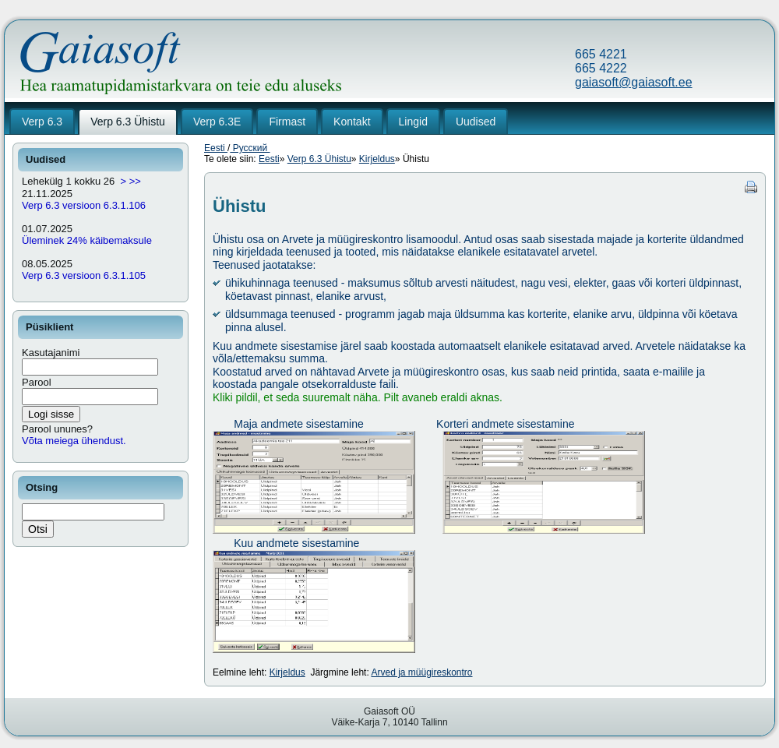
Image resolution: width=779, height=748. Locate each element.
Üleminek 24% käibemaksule (87, 240)
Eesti (215, 148)
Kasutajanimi (50, 352)
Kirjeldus (377, 158)
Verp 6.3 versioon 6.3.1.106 (84, 205)
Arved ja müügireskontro (421, 672)
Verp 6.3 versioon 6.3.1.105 (84, 275)
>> (135, 181)
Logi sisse (51, 414)
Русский (250, 148)
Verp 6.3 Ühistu (319, 158)
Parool (36, 382)
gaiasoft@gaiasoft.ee (634, 82)
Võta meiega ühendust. (74, 440)
